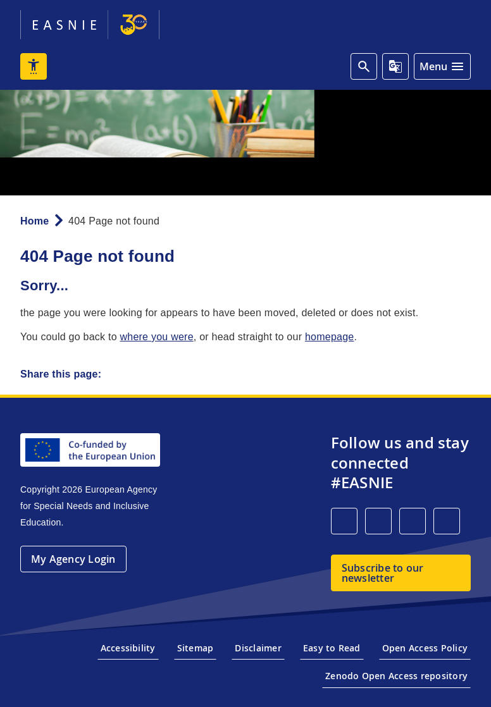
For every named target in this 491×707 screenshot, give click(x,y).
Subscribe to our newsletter (383, 573)
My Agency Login (73, 559)
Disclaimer (258, 648)
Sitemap (195, 648)
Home (34, 221)
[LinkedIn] (344, 521)
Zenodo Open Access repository (396, 676)
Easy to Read (332, 648)
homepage (329, 336)
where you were (156, 336)
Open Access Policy (425, 648)
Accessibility (128, 648)
